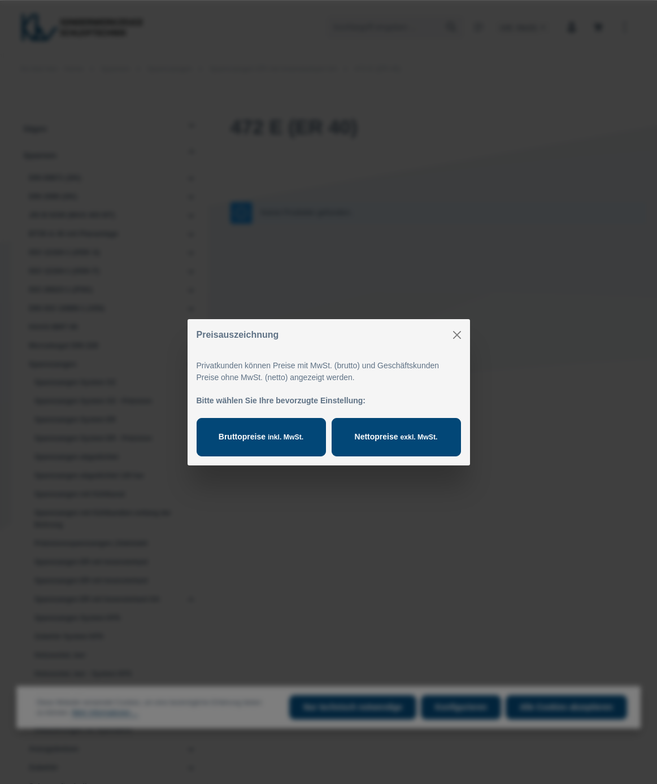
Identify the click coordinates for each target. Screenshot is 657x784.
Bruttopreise (261, 436)
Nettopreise (396, 436)
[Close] (457, 334)
